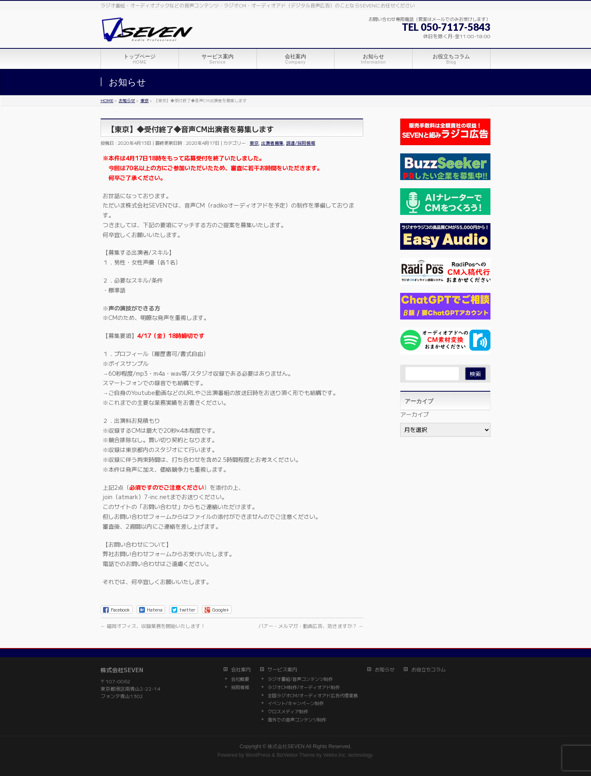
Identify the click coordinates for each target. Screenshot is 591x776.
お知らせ (384, 669)
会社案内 (241, 669)
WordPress (257, 755)
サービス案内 (282, 669)
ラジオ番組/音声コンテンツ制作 (300, 679)
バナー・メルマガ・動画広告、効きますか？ (311, 625)
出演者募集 (272, 142)
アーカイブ (414, 414)
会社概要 (240, 679)
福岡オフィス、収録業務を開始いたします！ (153, 625)
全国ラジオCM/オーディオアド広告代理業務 (313, 695)
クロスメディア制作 (288, 711)
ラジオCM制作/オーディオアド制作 (304, 687)
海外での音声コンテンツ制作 (297, 720)
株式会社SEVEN (286, 746)
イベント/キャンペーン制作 (296, 703)
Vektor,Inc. (335, 755)
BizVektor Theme (296, 755)
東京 (254, 142)
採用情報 (240, 687)
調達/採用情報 (300, 142)
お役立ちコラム (428, 669)
